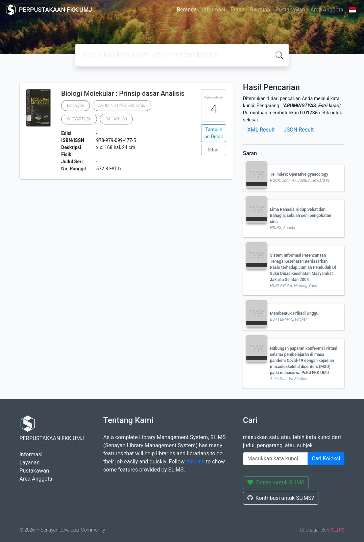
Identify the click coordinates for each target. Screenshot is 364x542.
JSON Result (299, 129)
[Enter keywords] (275, 458)
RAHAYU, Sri (116, 119)
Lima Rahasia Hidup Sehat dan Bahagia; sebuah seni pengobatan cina (300, 215)
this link (195, 461)
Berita (237, 9)
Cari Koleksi (326, 458)
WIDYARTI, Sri (79, 119)
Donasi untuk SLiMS (276, 482)
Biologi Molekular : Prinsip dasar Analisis (123, 93)
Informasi (213, 9)
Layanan (30, 462)
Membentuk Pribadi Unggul (295, 313)
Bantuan (260, 9)
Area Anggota (327, 9)
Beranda (187, 9)
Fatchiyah (75, 105)
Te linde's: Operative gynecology (299, 174)
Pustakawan (290, 9)
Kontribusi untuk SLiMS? (280, 498)
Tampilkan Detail (213, 133)
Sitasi (214, 149)
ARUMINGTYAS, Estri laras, (122, 105)
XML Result (261, 129)
